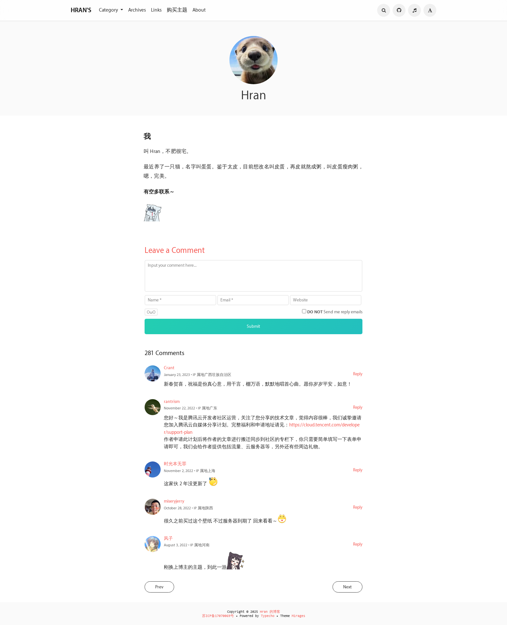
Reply (357, 374)
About (199, 10)
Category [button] (109, 10)
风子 (168, 538)
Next (347, 587)
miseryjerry (174, 501)
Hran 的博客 (270, 612)
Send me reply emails (334, 311)
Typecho (267, 616)
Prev (159, 587)
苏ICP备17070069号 (218, 616)
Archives (137, 10)
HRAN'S (81, 10)
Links (156, 10)
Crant (169, 367)
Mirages (298, 616)
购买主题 (177, 10)
